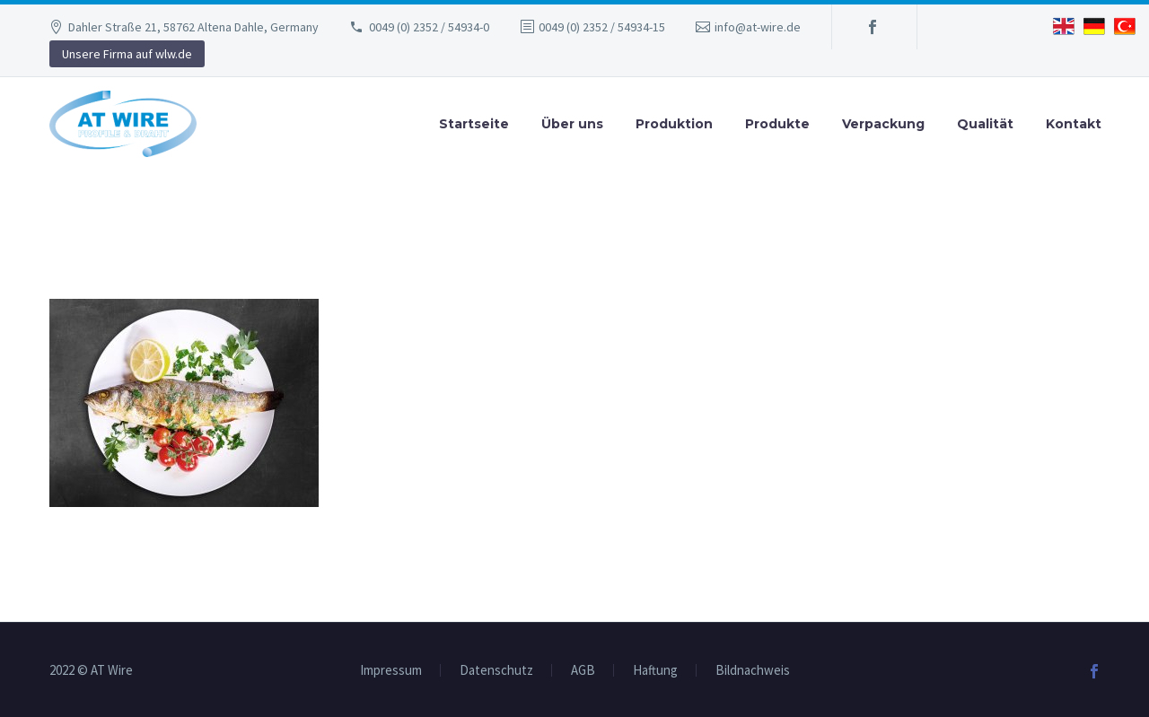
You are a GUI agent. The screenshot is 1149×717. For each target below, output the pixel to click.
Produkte (777, 124)
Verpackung (883, 124)
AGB (583, 671)
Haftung (655, 671)
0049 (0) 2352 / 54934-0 (429, 27)
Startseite (474, 124)
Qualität (985, 124)
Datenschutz (496, 671)
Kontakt (1073, 124)
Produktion (674, 124)
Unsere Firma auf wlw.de (127, 54)
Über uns (572, 124)
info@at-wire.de (758, 27)
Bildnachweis (752, 671)
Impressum (391, 671)
